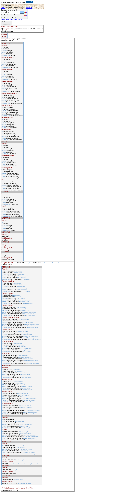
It (25, 12)
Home (3, 8)
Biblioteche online (6, 24)
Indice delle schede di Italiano (11, 19)
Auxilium (29, 8)
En (26, 15)
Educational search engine (15, 8)
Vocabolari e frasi (6, 22)
